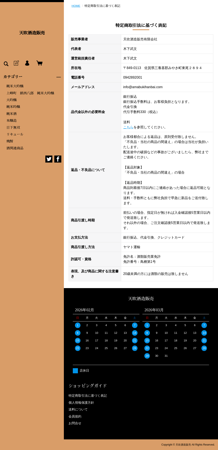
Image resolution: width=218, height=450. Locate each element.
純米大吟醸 (14, 86)
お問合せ (75, 423)
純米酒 (11, 114)
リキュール (14, 134)
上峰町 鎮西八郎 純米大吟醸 (30, 93)
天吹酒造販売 (32, 33)
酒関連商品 (14, 148)
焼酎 (9, 141)
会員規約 (75, 416)
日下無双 (13, 127)
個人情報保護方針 (81, 402)
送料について (78, 409)
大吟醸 (11, 100)
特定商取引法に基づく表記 (88, 395)
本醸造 (11, 120)
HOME (76, 5)
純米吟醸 (13, 107)
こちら (128, 127)
